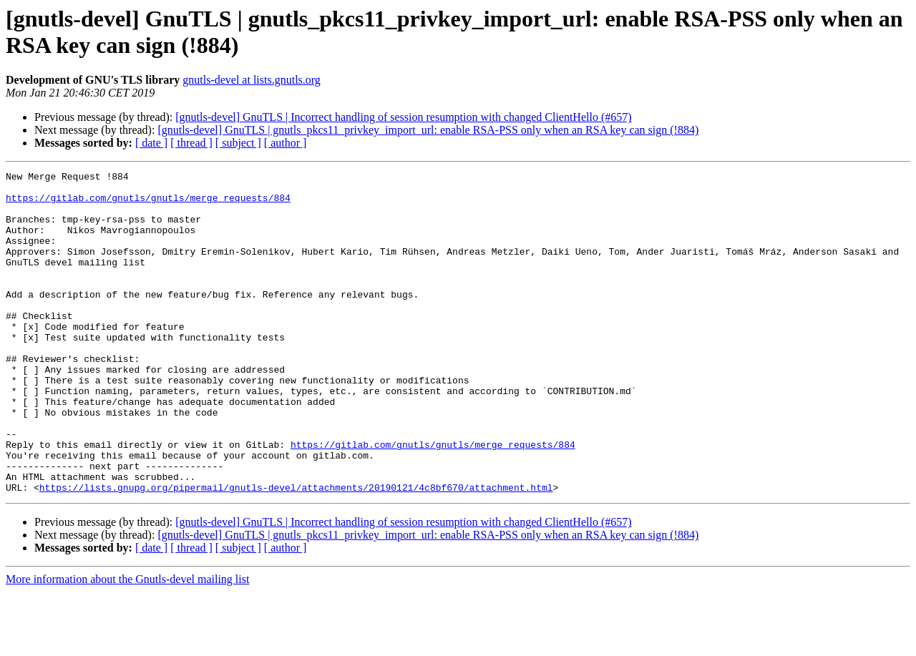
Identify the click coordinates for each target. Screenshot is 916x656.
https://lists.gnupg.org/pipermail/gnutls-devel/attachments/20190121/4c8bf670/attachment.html (296, 551)
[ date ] (151, 143)
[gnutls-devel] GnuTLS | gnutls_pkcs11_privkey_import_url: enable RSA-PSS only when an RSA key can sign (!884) (427, 130)
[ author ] (285, 143)
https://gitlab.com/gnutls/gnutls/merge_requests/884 (148, 203)
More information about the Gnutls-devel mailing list (127, 643)
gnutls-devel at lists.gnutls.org (251, 80)
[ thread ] (191, 143)
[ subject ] (238, 143)
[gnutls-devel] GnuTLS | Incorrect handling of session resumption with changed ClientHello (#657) (403, 117)
